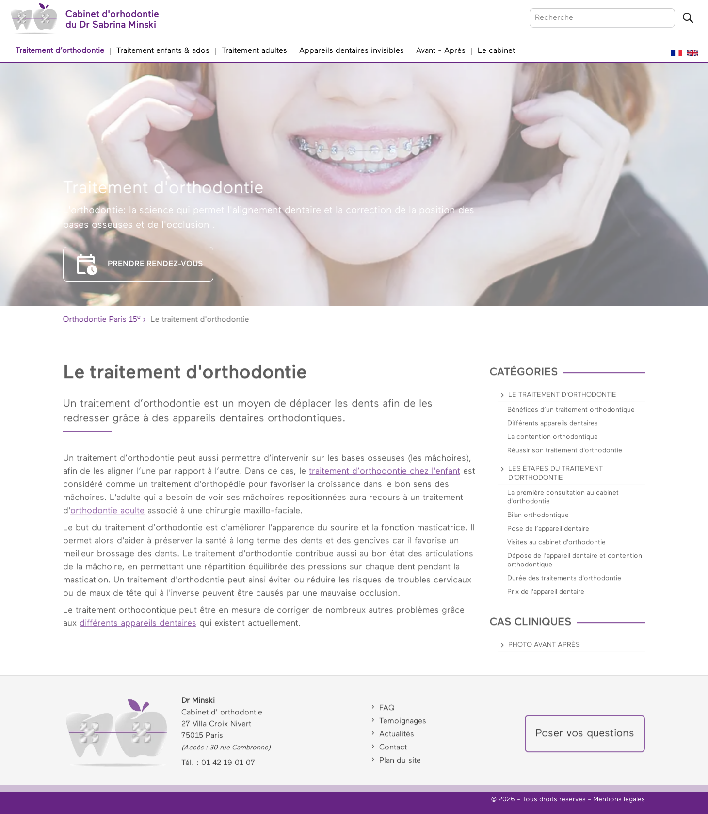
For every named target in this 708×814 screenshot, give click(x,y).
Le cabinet (496, 51)
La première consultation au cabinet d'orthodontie (563, 503)
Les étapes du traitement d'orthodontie (555, 479)
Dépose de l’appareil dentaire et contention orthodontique (574, 566)
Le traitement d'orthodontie (562, 400)
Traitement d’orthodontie (60, 51)
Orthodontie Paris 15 (100, 318)
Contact (393, 754)
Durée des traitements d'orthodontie (564, 584)
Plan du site (400, 767)
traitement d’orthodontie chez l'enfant (384, 477)
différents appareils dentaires (138, 629)
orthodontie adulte (107, 516)
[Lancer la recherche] (687, 18)
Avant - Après (441, 51)
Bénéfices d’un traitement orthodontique (571, 415)
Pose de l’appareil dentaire (548, 534)
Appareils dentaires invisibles (351, 51)
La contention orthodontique (552, 442)
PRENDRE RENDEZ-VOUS (138, 264)
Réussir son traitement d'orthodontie (564, 456)
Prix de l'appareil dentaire (545, 597)
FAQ (387, 714)
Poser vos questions (584, 739)
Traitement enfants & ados (162, 51)
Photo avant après (544, 650)
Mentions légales (619, 799)
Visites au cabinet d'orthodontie (556, 548)
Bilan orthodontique (538, 520)
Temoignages (402, 727)
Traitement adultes (254, 51)
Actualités (396, 741)
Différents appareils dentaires (552, 429)
